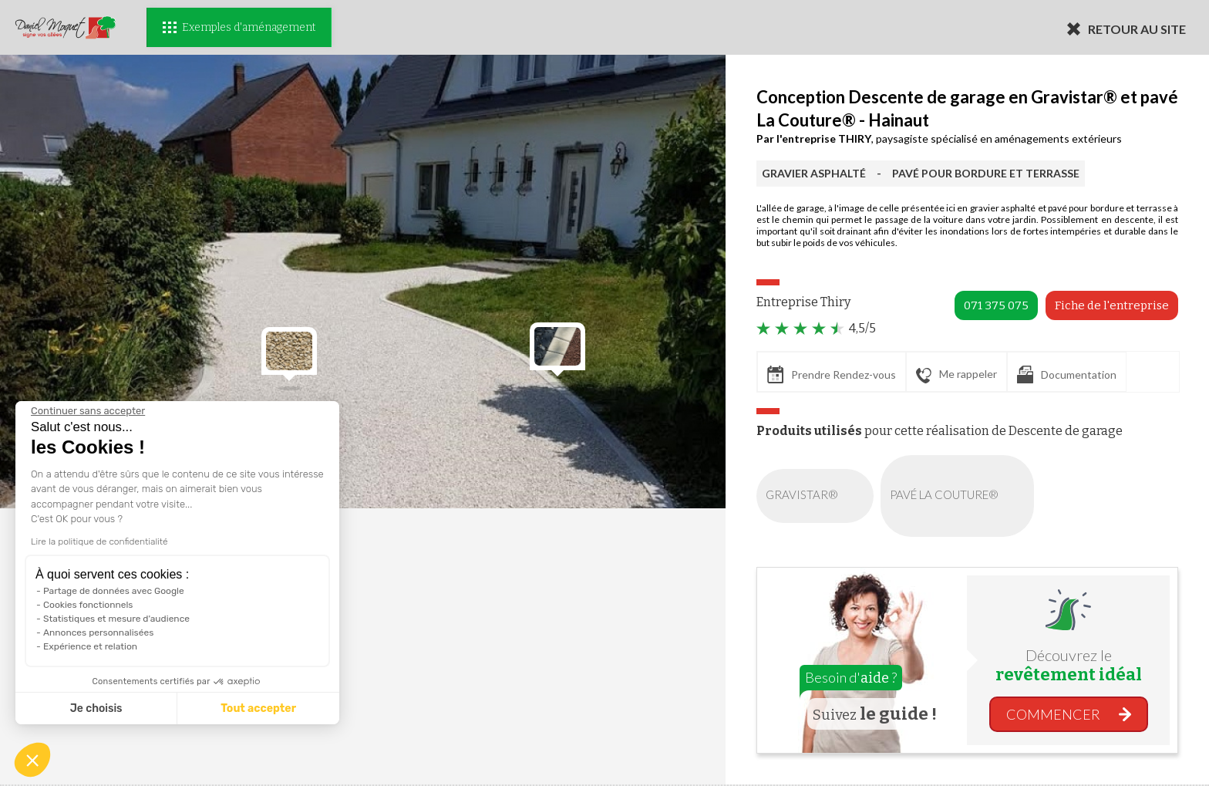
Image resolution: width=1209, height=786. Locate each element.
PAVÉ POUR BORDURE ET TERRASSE (985, 173)
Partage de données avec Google (113, 590)
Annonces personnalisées (98, 632)
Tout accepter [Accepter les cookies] (258, 708)
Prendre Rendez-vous (831, 374)
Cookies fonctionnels (88, 604)
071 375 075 (996, 305)
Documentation (1066, 374)
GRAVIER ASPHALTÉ (814, 173)
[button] (32, 759)
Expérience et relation (90, 646)
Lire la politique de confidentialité (99, 541)
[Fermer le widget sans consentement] (88, 411)
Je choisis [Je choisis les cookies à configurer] (96, 708)
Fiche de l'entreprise (1112, 305)
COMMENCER (1053, 714)
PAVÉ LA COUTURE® (960, 496)
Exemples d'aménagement (239, 27)
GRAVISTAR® (818, 496)
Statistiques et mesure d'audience (116, 618)
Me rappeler (956, 375)
